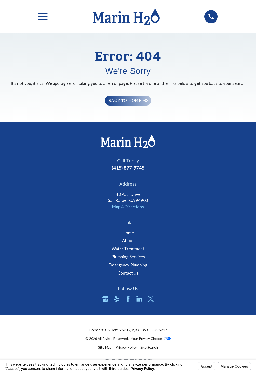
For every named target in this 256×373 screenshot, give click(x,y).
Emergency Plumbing (128, 264)
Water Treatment (128, 248)
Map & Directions (128, 206)
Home (128, 232)
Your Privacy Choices (151, 338)
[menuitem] (105, 347)
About (128, 240)
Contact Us (128, 273)
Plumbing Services (128, 256)
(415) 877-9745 (128, 168)
